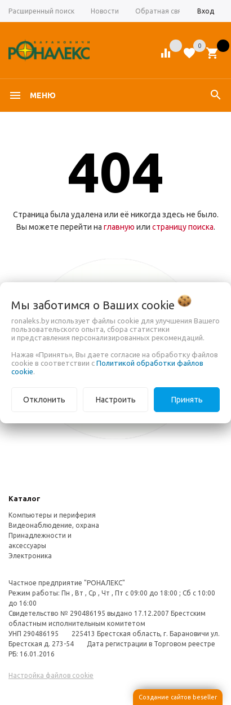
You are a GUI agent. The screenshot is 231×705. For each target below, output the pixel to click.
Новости (105, 11)
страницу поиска (183, 226)
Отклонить (44, 399)
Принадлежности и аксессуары (40, 540)
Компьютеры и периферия (52, 515)
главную (119, 226)
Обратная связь (161, 11)
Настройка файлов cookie (51, 675)
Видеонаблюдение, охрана (53, 525)
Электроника (30, 555)
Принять (187, 399)
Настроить (116, 399)
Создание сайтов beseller (178, 697)
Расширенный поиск (41, 11)
